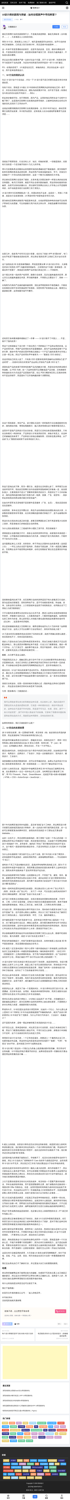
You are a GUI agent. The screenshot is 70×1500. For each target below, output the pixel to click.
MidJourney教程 (36, 1430)
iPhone (63, 1426)
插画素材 (50, 1437)
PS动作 (13, 1433)
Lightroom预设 (15, 1430)
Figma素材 (43, 1426)
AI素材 (25, 1423)
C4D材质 (13, 1426)
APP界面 (33, 1423)
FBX (36, 1426)
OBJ (45, 1430)
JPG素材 (5, 1430)
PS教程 (27, 1433)
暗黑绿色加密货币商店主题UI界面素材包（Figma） (20, 1411)
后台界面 (12, 1437)
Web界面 (63, 1433)
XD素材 (5, 1437)
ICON (50, 1426)
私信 (64, 27)
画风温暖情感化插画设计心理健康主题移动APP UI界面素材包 (24, 1406)
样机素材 (5, 1441)
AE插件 (5, 1423)
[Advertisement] (35, 1362)
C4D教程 (5, 1426)
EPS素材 (29, 1426)
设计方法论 (7, 19)
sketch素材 (49, 1433)
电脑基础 (13, 1441)
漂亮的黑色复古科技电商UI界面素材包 (16, 1400)
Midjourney (25, 1430)
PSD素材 (5, 1433)
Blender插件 (42, 1423)
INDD (56, 1426)
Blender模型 (52, 1423)
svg (56, 1433)
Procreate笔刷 (61, 1430)
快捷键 (34, 1437)
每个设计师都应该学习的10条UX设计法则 (17, 1333)
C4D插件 (61, 1423)
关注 (56, 27)
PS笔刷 (41, 1433)
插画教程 (42, 1437)
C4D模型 (21, 1426)
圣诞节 (20, 1437)
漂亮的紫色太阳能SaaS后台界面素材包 (16, 1390)
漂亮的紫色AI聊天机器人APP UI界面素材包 (17, 1395)
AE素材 (12, 1423)
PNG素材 (52, 1430)
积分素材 (21, 1441)
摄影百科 (58, 1437)
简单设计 (41, 1483)
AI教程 (19, 1423)
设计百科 (29, 1441)
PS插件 (20, 1433)
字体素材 (27, 1437)
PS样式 (34, 1433)
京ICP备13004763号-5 (35, 1487)
